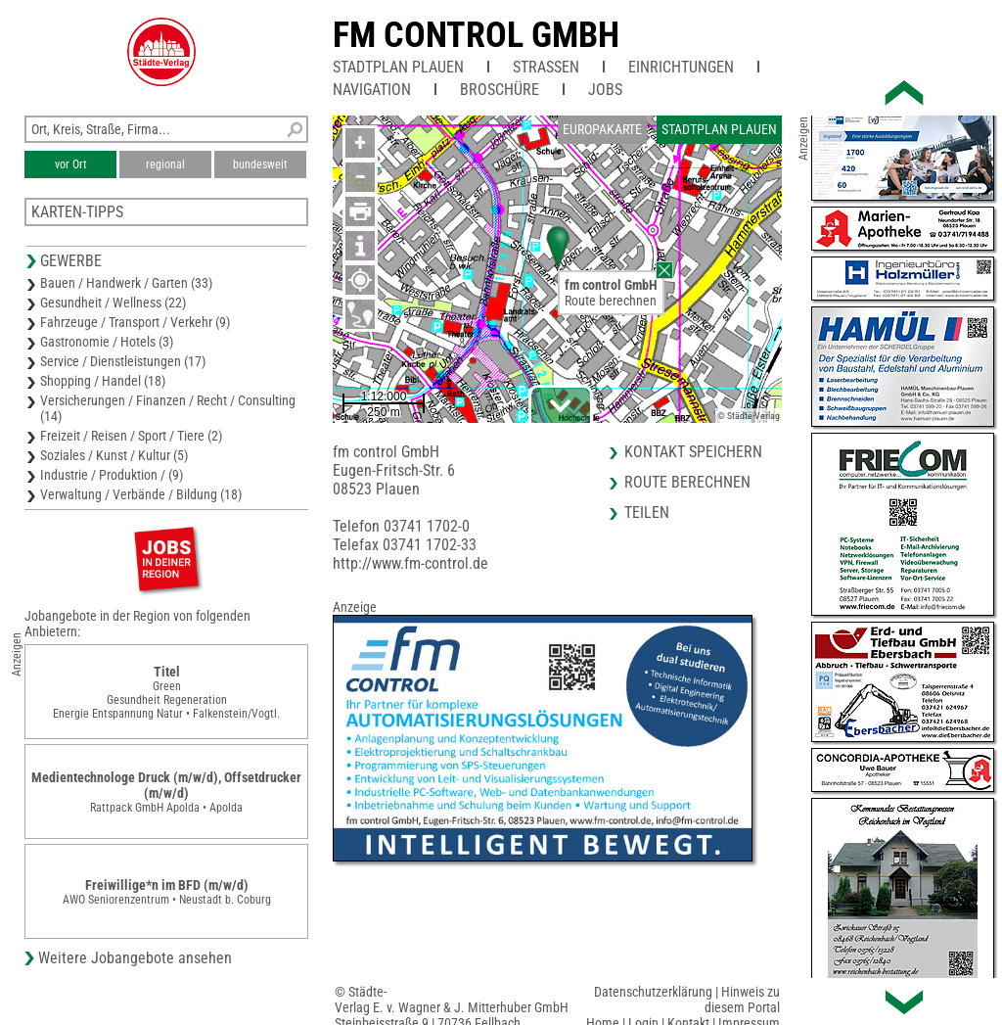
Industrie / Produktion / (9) (111, 475)
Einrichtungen (681, 67)
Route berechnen (611, 300)
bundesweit (260, 164)
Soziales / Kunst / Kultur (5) (114, 455)
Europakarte (602, 129)
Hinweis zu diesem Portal (742, 999)
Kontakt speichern (693, 452)
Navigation (372, 89)
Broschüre (499, 89)
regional (165, 164)
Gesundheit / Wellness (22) (113, 302)
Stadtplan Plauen (398, 67)
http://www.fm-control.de (410, 563)
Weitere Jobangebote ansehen (135, 958)
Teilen (646, 512)
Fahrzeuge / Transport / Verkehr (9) (135, 322)
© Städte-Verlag (748, 415)
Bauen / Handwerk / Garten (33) (126, 283)
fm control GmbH (476, 35)
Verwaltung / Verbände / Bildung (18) (141, 494)
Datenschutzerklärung (653, 992)
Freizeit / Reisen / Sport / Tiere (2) (131, 435)
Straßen (546, 67)
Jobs (605, 89)
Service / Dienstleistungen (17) (122, 361)
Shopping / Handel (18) (102, 381)
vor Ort (71, 164)
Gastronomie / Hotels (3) (106, 341)
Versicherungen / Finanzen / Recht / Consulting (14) (168, 408)
